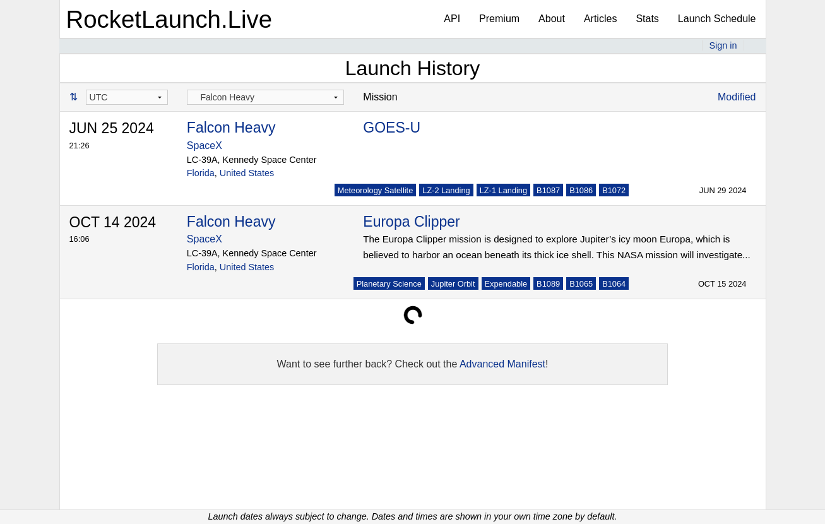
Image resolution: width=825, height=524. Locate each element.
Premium (499, 18)
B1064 (614, 284)
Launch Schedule (717, 18)
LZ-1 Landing (503, 190)
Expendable (506, 284)
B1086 (581, 190)
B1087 (548, 190)
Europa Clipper (411, 221)
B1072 (614, 190)
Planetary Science (389, 284)
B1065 (581, 284)
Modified (737, 97)
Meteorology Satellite (375, 190)
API (452, 18)
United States (247, 173)
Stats (647, 18)
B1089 (548, 284)
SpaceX (204, 145)
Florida (201, 173)
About (551, 18)
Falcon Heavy (231, 127)
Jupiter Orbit (453, 284)
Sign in (723, 45)
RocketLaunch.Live (169, 19)
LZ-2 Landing (446, 190)
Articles (600, 18)
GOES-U (391, 127)
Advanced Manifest (502, 364)
